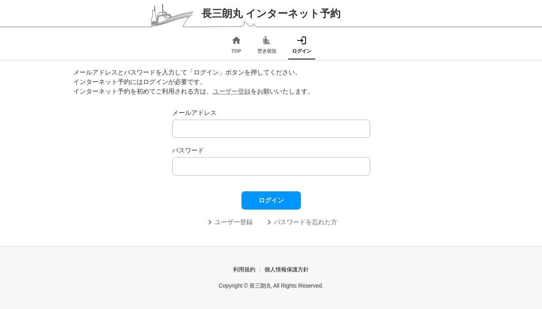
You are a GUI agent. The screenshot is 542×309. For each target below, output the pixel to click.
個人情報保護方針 (286, 269)
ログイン (271, 200)
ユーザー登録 (232, 91)
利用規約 (244, 269)
